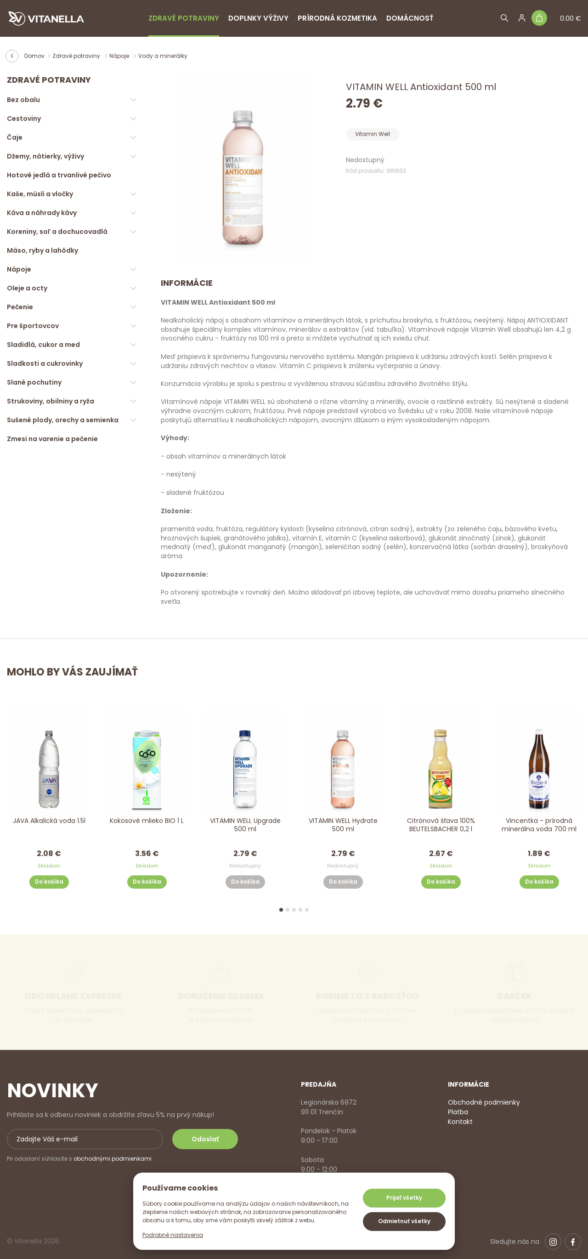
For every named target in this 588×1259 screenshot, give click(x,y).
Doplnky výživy (258, 18)
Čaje (15, 137)
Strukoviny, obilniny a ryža (50, 401)
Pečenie (20, 307)
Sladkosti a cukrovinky (45, 363)
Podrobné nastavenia (172, 1235)
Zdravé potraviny (183, 18)
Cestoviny (24, 118)
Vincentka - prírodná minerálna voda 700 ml (539, 825)
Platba (458, 1112)
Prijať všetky (404, 1198)
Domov (34, 56)
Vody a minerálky (162, 56)
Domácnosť (410, 18)
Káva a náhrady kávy (42, 212)
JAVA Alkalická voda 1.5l (49, 821)
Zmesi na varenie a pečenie (52, 438)
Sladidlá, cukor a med (43, 344)
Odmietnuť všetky (404, 1221)
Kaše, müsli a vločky (40, 193)
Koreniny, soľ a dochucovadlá (57, 231)
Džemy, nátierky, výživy (45, 156)
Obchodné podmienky (484, 1102)
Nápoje (119, 56)
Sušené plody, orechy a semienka (63, 420)
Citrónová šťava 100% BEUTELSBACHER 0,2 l (441, 825)
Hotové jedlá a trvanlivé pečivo (59, 175)
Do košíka (49, 881)
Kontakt (460, 1121)
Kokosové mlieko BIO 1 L (147, 821)
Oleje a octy (27, 288)
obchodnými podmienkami (113, 1159)
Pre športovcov (33, 325)
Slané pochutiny (34, 382)
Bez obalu (23, 99)
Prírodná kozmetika (337, 18)
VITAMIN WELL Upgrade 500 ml (244, 825)
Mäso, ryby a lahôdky (42, 250)
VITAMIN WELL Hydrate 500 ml (343, 825)
